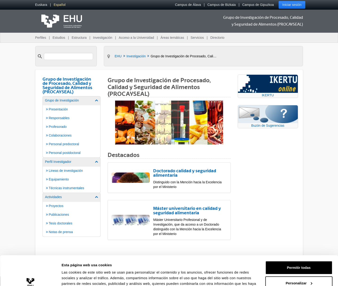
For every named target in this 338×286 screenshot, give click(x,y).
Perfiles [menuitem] (40, 37)
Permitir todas (299, 242)
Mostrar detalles (75, 277)
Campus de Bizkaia (221, 5)
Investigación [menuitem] (102, 37)
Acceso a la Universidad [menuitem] (136, 37)
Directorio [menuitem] (217, 37)
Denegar (299, 273)
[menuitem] (41, 5)
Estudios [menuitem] (59, 37)
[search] (68, 56)
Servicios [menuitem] (197, 37)
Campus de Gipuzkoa (258, 5)
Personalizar (299, 257)
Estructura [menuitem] (79, 37)
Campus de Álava (188, 5)
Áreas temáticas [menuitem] (172, 37)
